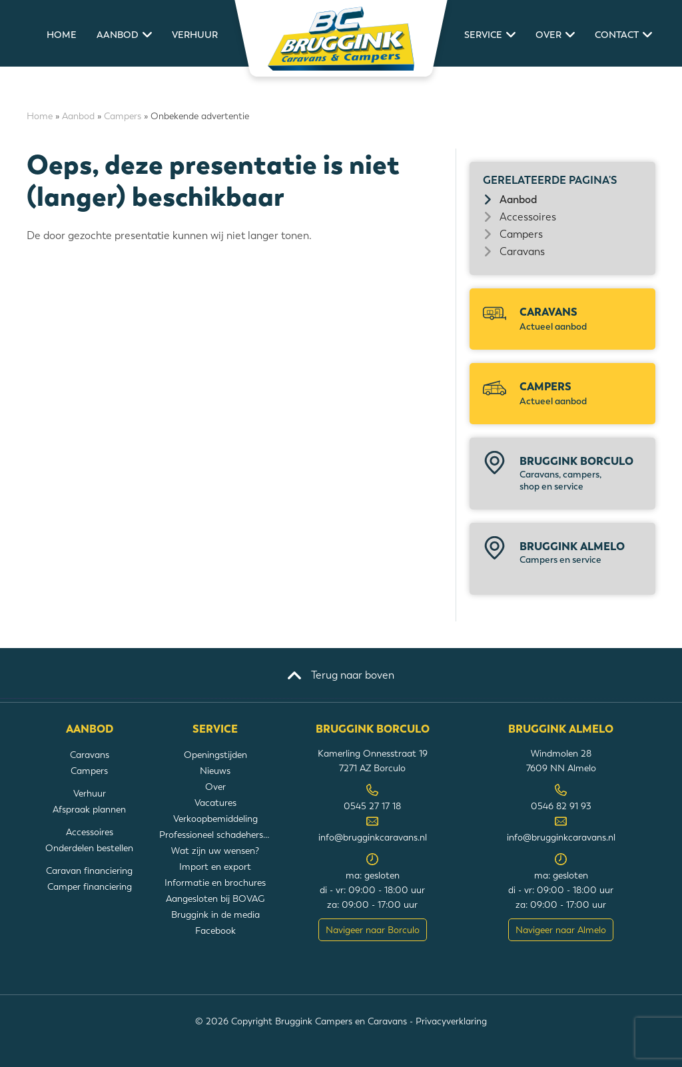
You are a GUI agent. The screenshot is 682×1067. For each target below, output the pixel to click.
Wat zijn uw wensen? (215, 851)
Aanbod (118, 35)
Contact (617, 35)
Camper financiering (89, 886)
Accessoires (528, 217)
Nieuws (215, 771)
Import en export (215, 867)
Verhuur (195, 35)
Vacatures (215, 803)
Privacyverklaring (451, 1021)
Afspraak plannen (89, 809)
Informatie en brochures (215, 883)
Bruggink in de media (215, 914)
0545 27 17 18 (372, 806)
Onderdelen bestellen (89, 848)
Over (548, 35)
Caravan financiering (89, 871)
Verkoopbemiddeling (215, 819)
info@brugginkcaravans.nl (372, 837)
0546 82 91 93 (561, 806)
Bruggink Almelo (580, 558)
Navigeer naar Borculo (373, 930)
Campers (122, 116)
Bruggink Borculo (580, 473)
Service (483, 35)
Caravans (522, 251)
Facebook (215, 930)
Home (62, 35)
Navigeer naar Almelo (560, 930)
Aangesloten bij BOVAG (215, 898)
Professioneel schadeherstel (215, 835)
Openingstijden (215, 755)
